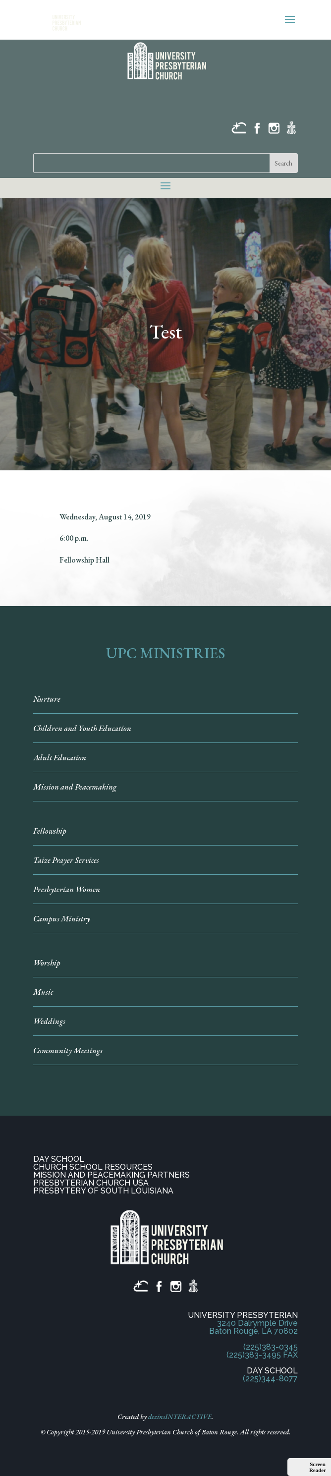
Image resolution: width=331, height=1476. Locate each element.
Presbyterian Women (66, 889)
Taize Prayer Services (66, 860)
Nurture (46, 699)
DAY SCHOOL (58, 1159)
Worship (46, 963)
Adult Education (59, 757)
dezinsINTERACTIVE (180, 1416)
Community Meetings (68, 1050)
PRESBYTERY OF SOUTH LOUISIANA (103, 1190)
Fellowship (49, 831)
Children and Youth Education (82, 728)
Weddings (49, 1021)
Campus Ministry (61, 918)
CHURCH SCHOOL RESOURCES (93, 1167)
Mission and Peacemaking (74, 787)
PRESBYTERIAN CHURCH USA (91, 1183)
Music (43, 992)
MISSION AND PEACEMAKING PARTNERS (111, 1175)
